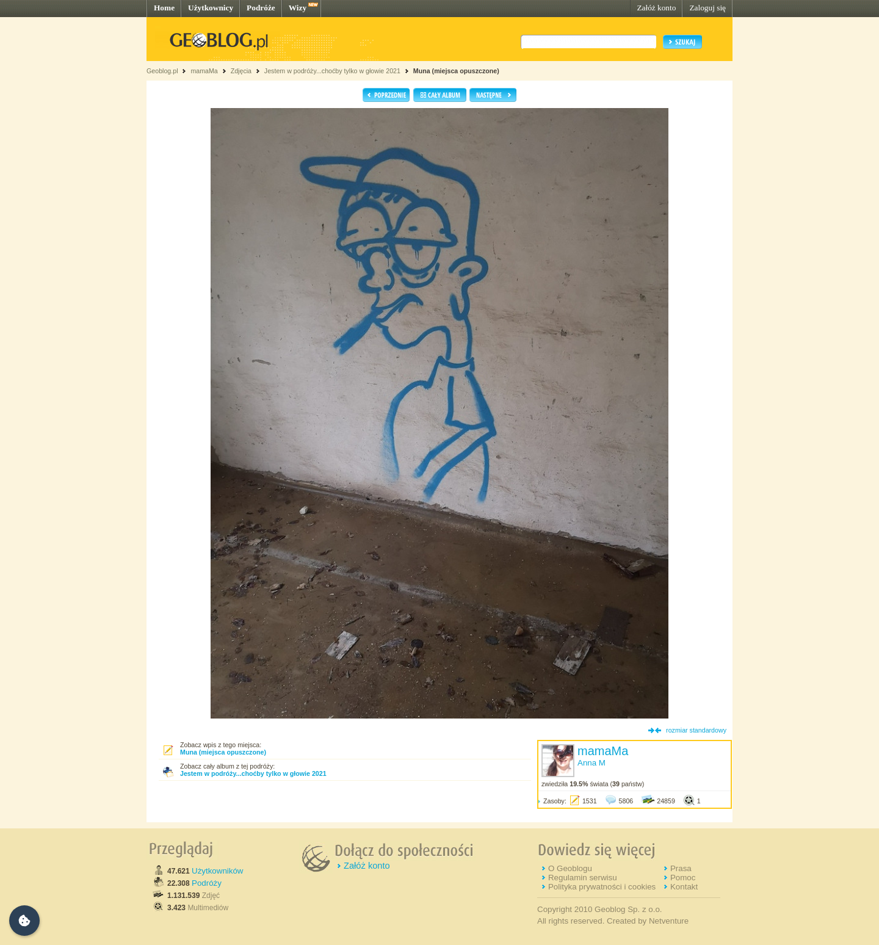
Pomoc (682, 877)
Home (164, 7)
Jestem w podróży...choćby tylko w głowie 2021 (332, 70)
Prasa (681, 868)
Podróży (207, 883)
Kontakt (684, 886)
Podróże (261, 7)
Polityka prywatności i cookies (602, 886)
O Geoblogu (570, 868)
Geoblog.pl (162, 70)
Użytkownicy (210, 7)
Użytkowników (217, 870)
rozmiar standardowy (696, 730)
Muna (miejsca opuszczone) (456, 70)
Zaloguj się (707, 7)
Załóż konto (656, 7)
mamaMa (203, 70)
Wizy (297, 7)
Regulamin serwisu (582, 877)
